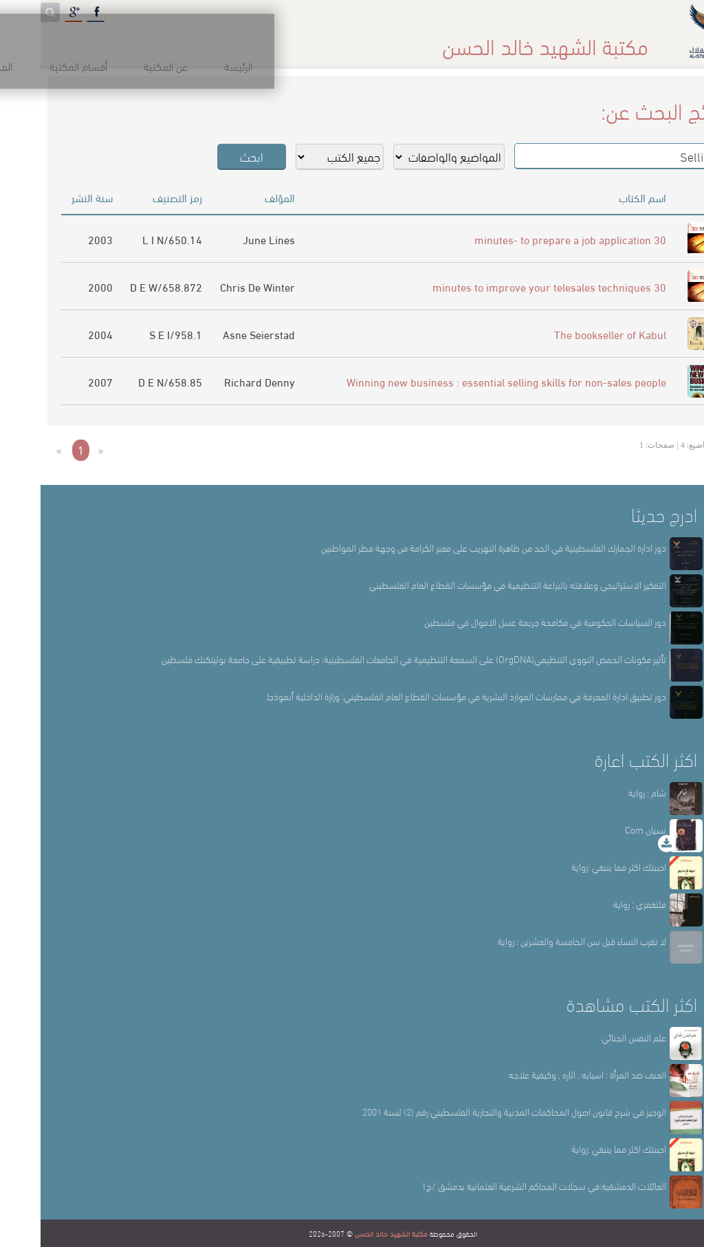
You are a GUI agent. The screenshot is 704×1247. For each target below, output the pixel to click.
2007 (59, 381)
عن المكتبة (485, 41)
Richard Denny (219, 381)
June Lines (228, 239)
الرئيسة (567, 41)
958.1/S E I (135, 334)
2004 (59, 334)
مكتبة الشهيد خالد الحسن (350, 1233)
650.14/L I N (132, 239)
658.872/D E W (125, 286)
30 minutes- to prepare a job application (530, 239)
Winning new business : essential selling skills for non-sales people (466, 381)
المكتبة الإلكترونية (142, 41)
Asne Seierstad (218, 334)
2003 (59, 239)
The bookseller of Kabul (570, 334)
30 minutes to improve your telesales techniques (509, 286)
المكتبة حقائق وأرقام (268, 41)
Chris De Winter (216, 286)
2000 (59, 286)
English (40, 41)
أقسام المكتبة (387, 41)
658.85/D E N (130, 381)
